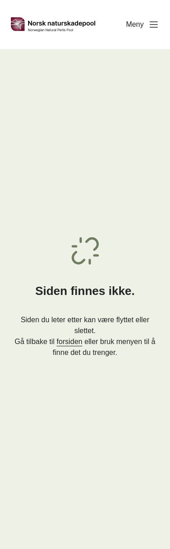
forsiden (70, 341)
